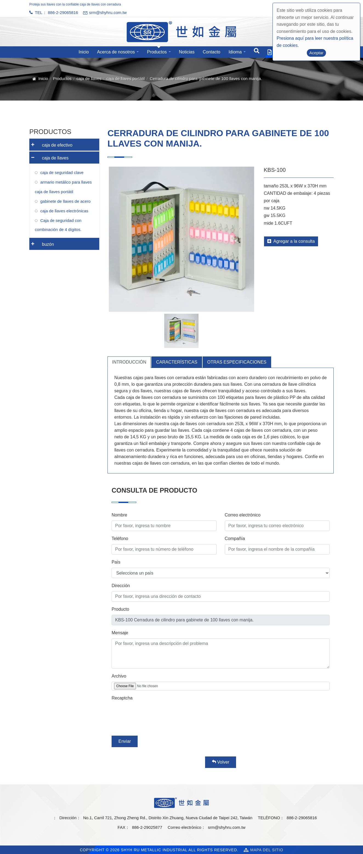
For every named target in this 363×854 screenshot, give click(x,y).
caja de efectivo (50, 143)
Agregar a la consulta (291, 241)
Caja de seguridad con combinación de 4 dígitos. (58, 225)
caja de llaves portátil (125, 78)
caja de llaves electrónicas (64, 210)
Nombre (119, 515)
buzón (41, 242)
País (116, 562)
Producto (120, 609)
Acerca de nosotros (116, 52)
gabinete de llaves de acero (65, 201)
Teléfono (120, 538)
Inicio (84, 52)
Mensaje (120, 632)
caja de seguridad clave (62, 172)
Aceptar (316, 52)
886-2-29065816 (63, 12)
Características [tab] (176, 362)
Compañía (235, 538)
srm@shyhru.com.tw (226, 827)
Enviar (124, 741)
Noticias (187, 52)
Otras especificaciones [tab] (236, 362)
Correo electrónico (243, 515)
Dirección (121, 585)
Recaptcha (122, 698)
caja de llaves (88, 78)
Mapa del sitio (266, 850)
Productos (157, 52)
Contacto (211, 52)
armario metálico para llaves (66, 182)
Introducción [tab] (129, 362)
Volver (220, 761)
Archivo (119, 676)
